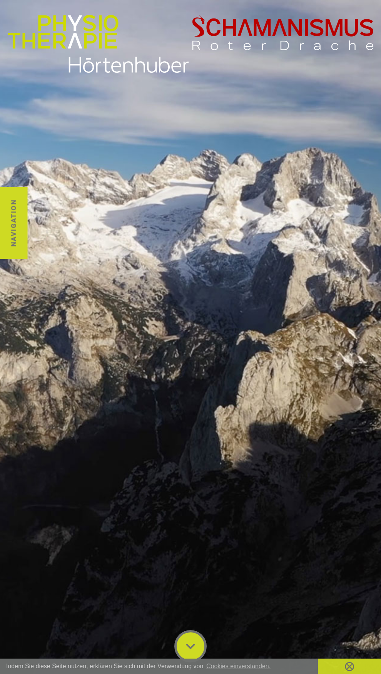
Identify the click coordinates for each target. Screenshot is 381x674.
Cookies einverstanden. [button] (238, 666)
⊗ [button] (349, 666)
